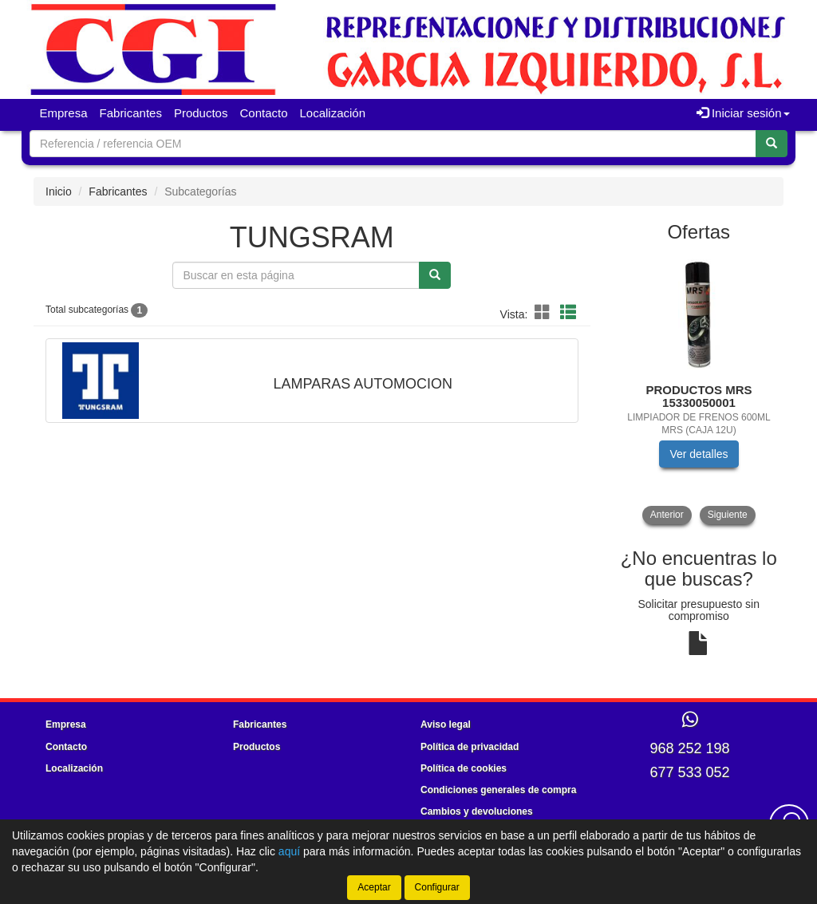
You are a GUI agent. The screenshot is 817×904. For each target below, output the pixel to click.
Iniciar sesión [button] (743, 113)
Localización (333, 113)
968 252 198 (689, 748)
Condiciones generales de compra (498, 789)
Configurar (437, 887)
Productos (201, 113)
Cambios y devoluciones (476, 811)
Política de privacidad (469, 746)
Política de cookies (463, 768)
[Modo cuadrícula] (542, 313)
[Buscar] (771, 143)
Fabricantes (131, 113)
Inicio (58, 191)
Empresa (64, 113)
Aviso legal (445, 724)
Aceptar (373, 887)
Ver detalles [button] (698, 454)
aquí (289, 851)
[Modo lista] (568, 313)
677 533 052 (689, 772)
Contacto (263, 113)
